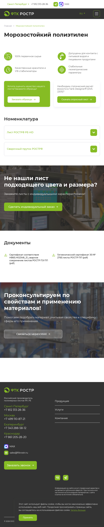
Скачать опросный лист (76, 99)
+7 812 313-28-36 (39, 4)
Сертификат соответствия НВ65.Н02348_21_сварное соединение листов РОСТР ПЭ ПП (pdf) (26, 258)
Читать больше (78, 510)
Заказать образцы (24, 99)
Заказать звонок (20, 465)
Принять (28, 517)
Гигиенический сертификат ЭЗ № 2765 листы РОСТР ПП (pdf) (73, 256)
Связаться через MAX (33, 334)
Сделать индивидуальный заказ (33, 206)
